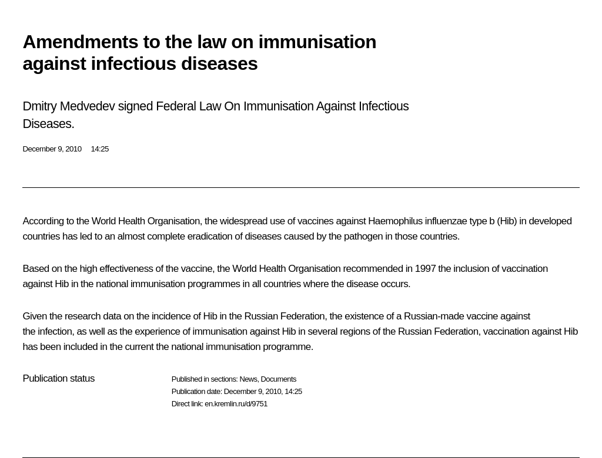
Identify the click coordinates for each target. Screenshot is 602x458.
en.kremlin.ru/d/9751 (236, 403)
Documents (278, 379)
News (248, 379)
